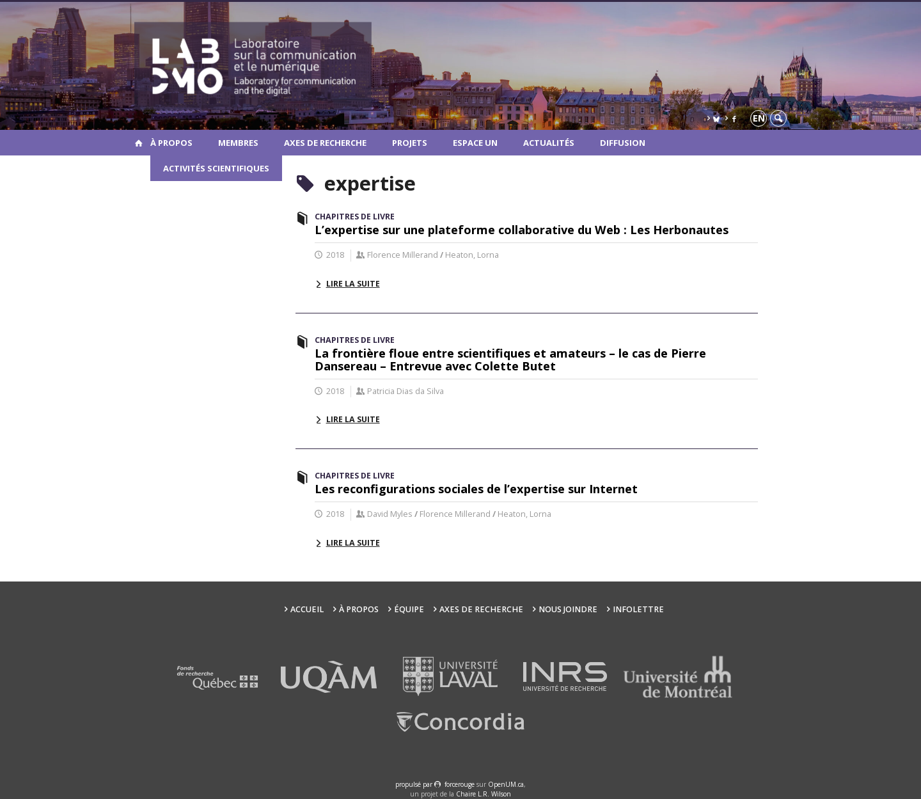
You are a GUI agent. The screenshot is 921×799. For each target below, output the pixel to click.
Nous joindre (568, 609)
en (759, 118)
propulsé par (414, 784)
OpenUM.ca (506, 784)
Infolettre (638, 609)
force (460, 784)
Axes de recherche (325, 142)
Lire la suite (353, 283)
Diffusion (622, 142)
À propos (171, 142)
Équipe (409, 609)
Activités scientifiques (216, 168)
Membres (238, 142)
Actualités (548, 142)
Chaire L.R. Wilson (483, 793)
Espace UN (475, 142)
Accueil (307, 609)
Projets (409, 142)
